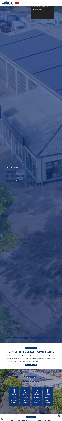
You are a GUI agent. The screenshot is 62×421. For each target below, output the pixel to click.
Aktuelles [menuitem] (41, 3)
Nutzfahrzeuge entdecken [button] (12, 180)
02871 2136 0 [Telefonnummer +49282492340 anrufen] (37, 400)
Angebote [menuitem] (17, 3)
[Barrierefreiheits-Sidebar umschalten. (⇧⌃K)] (58, 415)
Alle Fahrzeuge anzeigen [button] (31, 364)
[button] (2, 419)
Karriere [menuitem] (57, 3)
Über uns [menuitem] (47, 3)
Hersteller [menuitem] (30, 3)
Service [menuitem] (36, 3)
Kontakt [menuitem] (52, 3)
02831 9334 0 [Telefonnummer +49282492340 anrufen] (26, 400)
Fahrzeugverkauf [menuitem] (24, 3)
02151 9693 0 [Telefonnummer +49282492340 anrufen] (48, 400)
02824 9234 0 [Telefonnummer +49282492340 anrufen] (15, 400)
